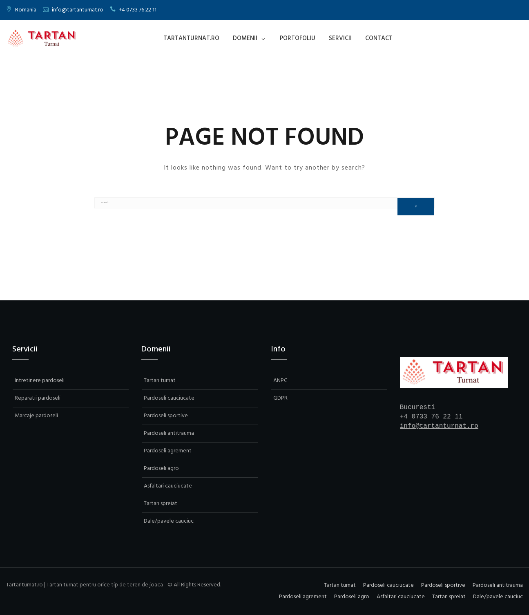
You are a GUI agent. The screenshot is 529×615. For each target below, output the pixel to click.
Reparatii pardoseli (37, 398)
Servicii (340, 38)
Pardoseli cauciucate (169, 398)
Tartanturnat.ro (191, 38)
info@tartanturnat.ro (77, 10)
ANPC (280, 380)
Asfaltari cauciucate (168, 486)
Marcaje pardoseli (36, 415)
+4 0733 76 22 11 (137, 10)
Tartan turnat (160, 380)
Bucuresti (417, 407)
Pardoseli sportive (166, 415)
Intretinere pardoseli (40, 380)
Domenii (245, 38)
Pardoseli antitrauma (169, 433)
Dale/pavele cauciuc (169, 521)
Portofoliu (297, 38)
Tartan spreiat (160, 503)
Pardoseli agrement (168, 451)
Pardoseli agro (161, 468)
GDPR (280, 398)
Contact (379, 38)
